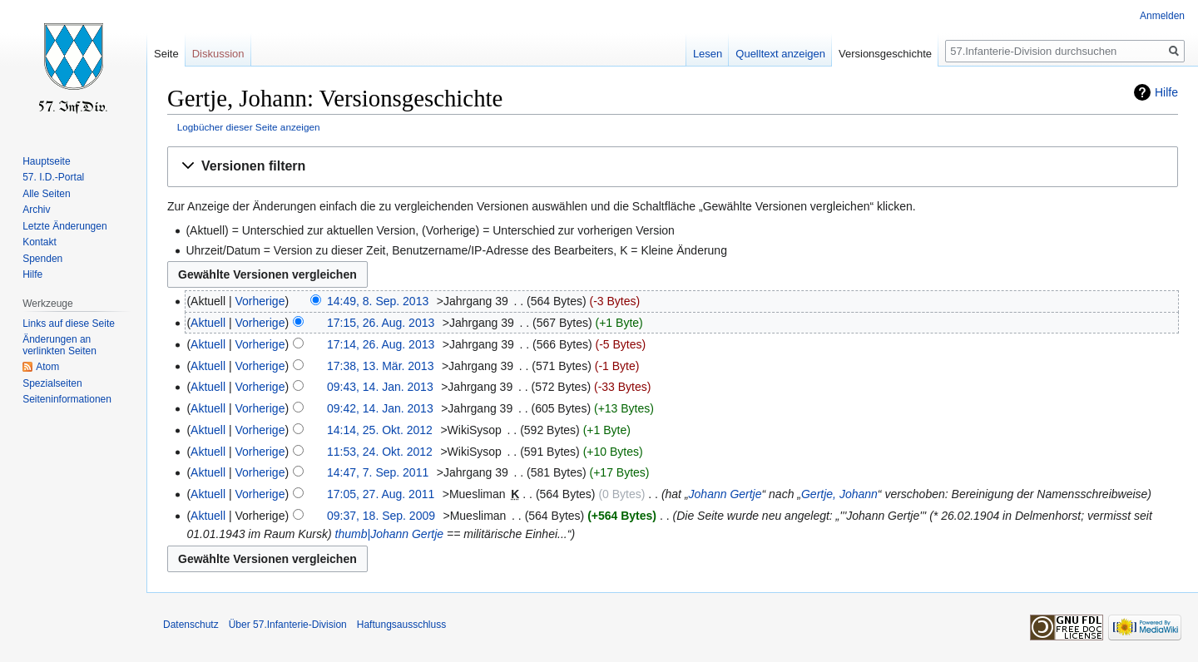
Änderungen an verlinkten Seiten (59, 345)
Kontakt (39, 242)
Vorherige (260, 301)
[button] (672, 167)
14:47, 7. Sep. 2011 (377, 472)
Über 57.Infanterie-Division (288, 624)
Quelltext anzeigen (780, 53)
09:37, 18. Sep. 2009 (381, 515)
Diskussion (218, 53)
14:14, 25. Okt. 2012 (380, 430)
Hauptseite (46, 161)
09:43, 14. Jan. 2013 (380, 386)
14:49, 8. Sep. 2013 (377, 301)
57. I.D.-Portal (53, 177)
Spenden (42, 258)
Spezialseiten (52, 383)
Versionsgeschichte (885, 53)
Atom (47, 367)
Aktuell (208, 322)
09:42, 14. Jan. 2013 (380, 408)
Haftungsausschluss (401, 624)
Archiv (36, 209)
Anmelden (1162, 16)
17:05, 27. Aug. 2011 (380, 494)
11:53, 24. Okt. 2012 (380, 451)
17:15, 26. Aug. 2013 (380, 322)
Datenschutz (191, 624)
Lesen (707, 53)
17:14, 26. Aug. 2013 (380, 344)
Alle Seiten (46, 194)
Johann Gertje (725, 494)
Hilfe (1166, 92)
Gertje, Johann (839, 494)
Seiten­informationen (66, 399)
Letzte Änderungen (64, 226)
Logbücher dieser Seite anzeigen (248, 126)
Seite (166, 53)
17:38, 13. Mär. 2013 (380, 366)
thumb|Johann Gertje (389, 534)
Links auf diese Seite (68, 323)
